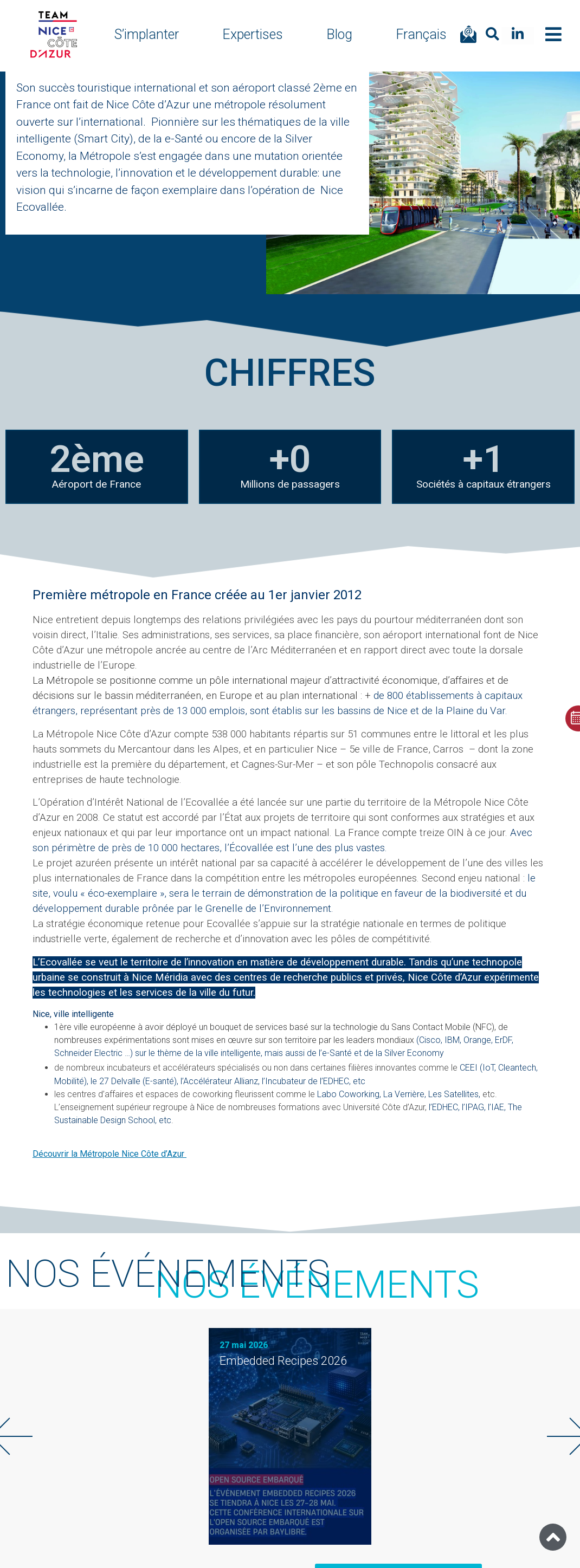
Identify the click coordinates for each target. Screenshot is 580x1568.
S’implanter (146, 34)
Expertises (252, 34)
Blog (339, 34)
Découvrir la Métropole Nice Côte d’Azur (109, 1154)
